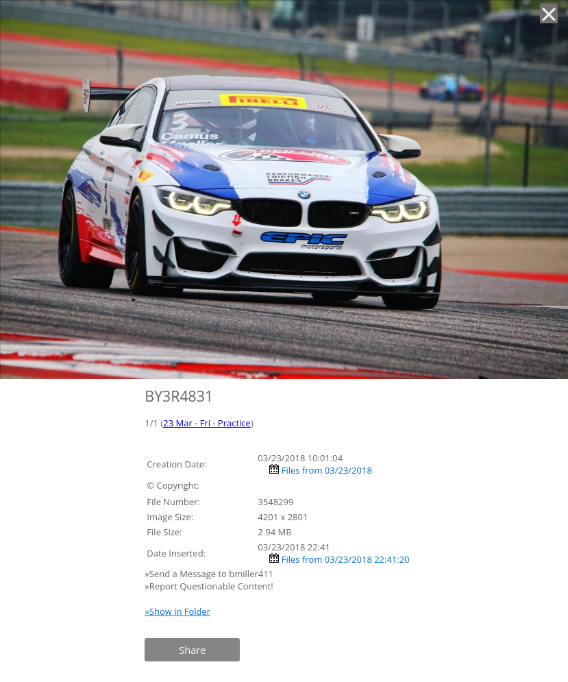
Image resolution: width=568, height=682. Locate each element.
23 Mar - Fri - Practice (207, 423)
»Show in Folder (177, 611)
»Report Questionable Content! (209, 586)
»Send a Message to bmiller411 (210, 574)
